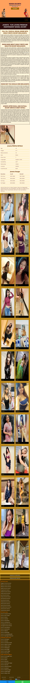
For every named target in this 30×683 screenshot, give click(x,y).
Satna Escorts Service (5, 608)
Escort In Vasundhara (5, 627)
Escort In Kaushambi (5, 629)
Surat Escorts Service (5, 610)
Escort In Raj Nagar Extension (7, 635)
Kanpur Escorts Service (6, 596)
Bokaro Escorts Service (5, 588)
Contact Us (4, 679)
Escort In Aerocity (4, 664)
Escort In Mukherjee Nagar (6, 663)
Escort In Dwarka (4, 641)
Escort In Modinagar (5, 632)
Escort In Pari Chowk (5, 615)
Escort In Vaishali (4, 618)
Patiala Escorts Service (5, 601)
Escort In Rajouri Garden (6, 644)
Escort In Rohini (4, 657)
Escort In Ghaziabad (5, 620)
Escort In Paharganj (5, 639)
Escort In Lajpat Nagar (5, 671)
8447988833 (15, 8)
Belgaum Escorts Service (6, 583)
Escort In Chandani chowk (6, 642)
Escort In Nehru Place (5, 646)
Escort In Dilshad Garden (6, 666)
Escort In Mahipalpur (5, 647)
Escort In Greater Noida (6, 613)
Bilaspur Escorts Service (6, 586)
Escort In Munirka (4, 661)
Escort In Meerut (4, 630)
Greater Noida (11, 677)
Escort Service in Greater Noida (16, 85)
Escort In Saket (4, 659)
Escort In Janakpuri (5, 668)
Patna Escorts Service (5, 603)
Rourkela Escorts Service (6, 607)
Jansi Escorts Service (5, 595)
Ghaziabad (19, 677)
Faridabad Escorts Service (6, 624)
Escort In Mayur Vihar (5, 673)
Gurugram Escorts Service (6, 625)
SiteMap (10, 679)
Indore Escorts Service (5, 593)
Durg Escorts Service (5, 590)
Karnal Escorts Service (5, 598)
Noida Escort (4, 677)
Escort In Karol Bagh (5, 649)
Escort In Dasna (4, 617)
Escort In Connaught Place (6, 656)
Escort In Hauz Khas (5, 652)
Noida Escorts (15, 4)
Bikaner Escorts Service (6, 584)
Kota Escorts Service (5, 600)
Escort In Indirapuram (5, 622)
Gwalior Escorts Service (6, 591)
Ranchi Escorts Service (5, 605)
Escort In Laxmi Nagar (5, 651)
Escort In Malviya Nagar (6, 669)
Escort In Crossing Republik (6, 634)
